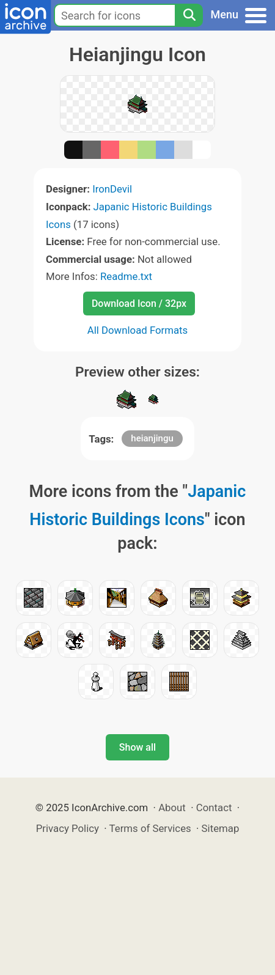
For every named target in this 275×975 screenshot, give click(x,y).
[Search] (189, 15)
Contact (214, 807)
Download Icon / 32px (139, 303)
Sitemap (221, 828)
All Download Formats (137, 330)
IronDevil (112, 189)
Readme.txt (126, 276)
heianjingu (152, 438)
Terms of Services (150, 828)
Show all (137, 747)
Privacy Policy (67, 828)
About (172, 807)
